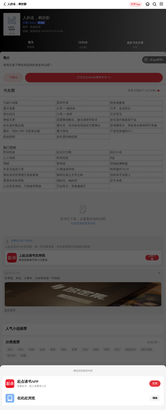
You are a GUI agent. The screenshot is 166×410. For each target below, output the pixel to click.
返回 (4, 4)
